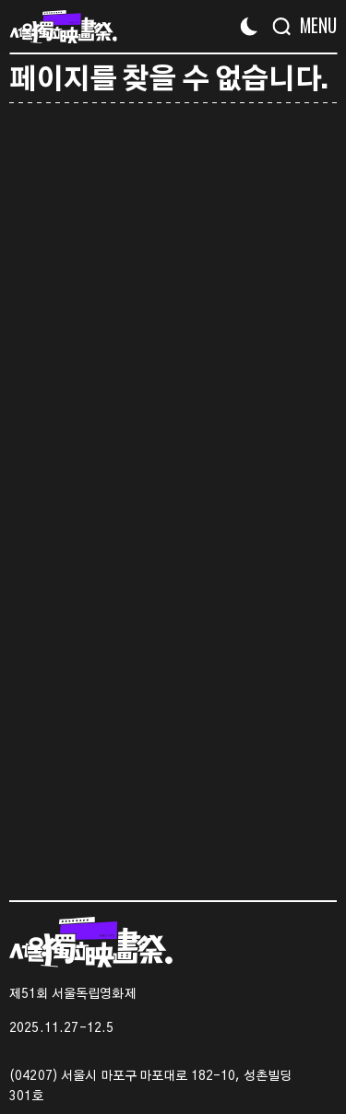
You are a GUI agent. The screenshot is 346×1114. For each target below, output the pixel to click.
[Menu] (311, 25)
